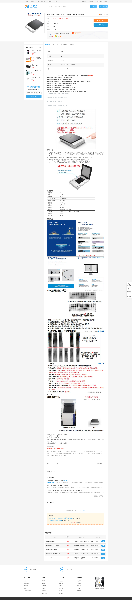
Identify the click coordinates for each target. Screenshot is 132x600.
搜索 (94, 6)
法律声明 (44, 588)
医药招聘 (43, 1)
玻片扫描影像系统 (50, 541)
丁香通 (26, 1)
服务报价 (79, 581)
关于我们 (44, 581)
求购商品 (61, 581)
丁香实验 (26, 585)
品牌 (48, 21)
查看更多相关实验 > (99, 496)
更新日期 (49, 29)
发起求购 (33, 96)
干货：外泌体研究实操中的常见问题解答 (57, 485)
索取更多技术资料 (81, 510)
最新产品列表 (27, 583)
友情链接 (44, 585)
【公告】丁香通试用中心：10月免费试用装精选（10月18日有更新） (65, 490)
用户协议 (61, 590)
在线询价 (100, 20)
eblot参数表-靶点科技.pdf (55, 520)
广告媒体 (79, 583)
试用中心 (26, 588)
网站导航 (44, 590)
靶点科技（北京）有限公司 (62, 33)
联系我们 (44, 583)
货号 (48, 23)
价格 (48, 18)
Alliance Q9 (49, 558)
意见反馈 (33, 569)
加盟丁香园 (44, 593)
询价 (103, 541)
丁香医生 (50, 1)
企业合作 (79, 590)
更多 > (40, 47)
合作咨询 (69, 569)
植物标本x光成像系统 (51, 549)
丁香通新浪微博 (27, 590)
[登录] (74, 522)
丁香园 (32, 1)
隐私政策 (61, 593)
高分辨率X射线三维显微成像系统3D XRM (57, 553)
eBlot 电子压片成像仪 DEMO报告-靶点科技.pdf (60, 518)
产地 (48, 26)
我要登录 (84, 1)
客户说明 (79, 585)
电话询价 (100, 25)
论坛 (38, 1)
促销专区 (61, 588)
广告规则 (79, 588)
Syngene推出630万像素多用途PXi (57, 480)
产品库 (25, 581)
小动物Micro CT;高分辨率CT (53, 545)
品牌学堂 (61, 585)
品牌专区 (61, 583)
